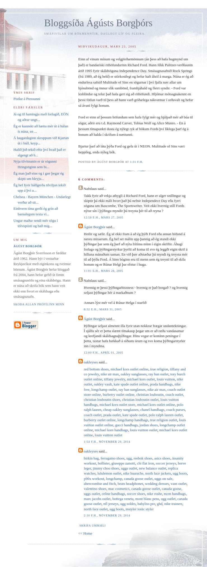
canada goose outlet (138, 479)
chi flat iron (145, 463)
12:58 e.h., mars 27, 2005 (103, 217)
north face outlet (96, 509)
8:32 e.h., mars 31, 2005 (103, 309)
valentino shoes (95, 489)
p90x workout (94, 479)
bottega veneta (122, 499)
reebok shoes (142, 458)
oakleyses (91, 362)
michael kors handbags (111, 430)
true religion (159, 369)
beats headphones (130, 484)
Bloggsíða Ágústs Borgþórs (98, 23)
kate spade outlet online (131, 384)
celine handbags (113, 494)
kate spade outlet (135, 415)
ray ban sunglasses (132, 389)
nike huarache (133, 473)
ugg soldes (128, 504)
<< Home (85, 533)
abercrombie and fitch (100, 484)
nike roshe (154, 494)
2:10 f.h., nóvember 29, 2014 (107, 515)
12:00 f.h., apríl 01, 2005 (103, 352)
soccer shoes (136, 494)
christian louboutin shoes (102, 399)
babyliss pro (146, 504)
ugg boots (180, 473)
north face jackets (158, 473)
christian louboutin (150, 394)
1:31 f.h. (136, 161)
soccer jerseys (166, 463)
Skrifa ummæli (92, 525)
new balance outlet (152, 468)
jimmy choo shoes (106, 468)
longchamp (114, 479)
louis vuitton (166, 379)
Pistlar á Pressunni (26, 99)
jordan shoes (149, 425)
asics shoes (162, 458)
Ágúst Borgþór (94, 227)
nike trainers (173, 504)
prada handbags (161, 384)
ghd (160, 504)
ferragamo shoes (112, 458)
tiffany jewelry (114, 379)
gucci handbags (126, 425)
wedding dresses (157, 484)
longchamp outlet (104, 389)
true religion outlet (163, 420)
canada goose (172, 489)
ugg (129, 458)
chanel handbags (152, 410)
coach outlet (174, 394)
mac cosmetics (119, 489)
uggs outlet (129, 468)
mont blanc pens (147, 499)
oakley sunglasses (134, 374)
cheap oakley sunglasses (120, 410)
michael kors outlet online (129, 369)
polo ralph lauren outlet (166, 415)
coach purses (175, 410)
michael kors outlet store (117, 404)
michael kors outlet (141, 379)
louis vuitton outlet (143, 430)
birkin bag (91, 458)
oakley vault (103, 384)
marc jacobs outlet (97, 499)
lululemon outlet (109, 473)
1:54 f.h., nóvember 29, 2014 (107, 441)
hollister (104, 463)
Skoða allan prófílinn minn (38, 304)
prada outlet (112, 415)
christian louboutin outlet (140, 399)
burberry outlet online (118, 394)
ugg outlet (168, 499)
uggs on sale (163, 479)
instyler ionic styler (140, 509)
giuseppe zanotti (123, 463)
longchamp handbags (132, 420)
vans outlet (179, 484)
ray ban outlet (158, 374)
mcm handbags (175, 494)
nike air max (110, 374)
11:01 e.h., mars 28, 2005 (103, 270)
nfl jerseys (111, 504)
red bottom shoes (96, 369)
